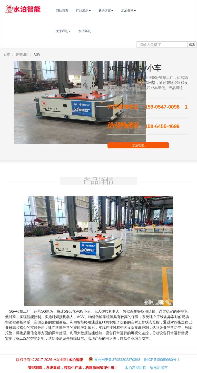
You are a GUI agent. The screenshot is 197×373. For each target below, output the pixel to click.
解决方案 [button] (116, 10)
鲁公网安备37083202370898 (117, 360)
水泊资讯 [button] (139, 10)
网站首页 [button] (72, 10)
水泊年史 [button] (95, 31)
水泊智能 (138, 145)
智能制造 (22, 54)
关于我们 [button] (73, 31)
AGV (37, 54)
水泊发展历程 (135, 368)
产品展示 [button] (93, 10)
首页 (7, 54)
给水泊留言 (159, 368)
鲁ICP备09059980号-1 (162, 360)
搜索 (192, 44)
